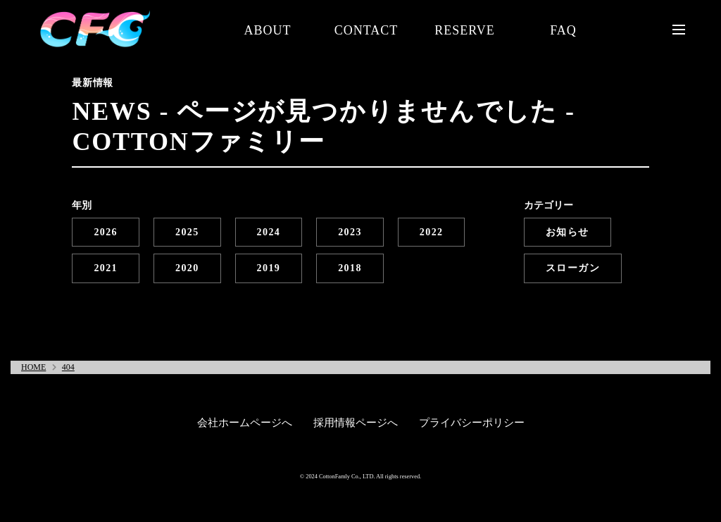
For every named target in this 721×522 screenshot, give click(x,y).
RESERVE (464, 30)
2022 (432, 232)
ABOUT (267, 30)
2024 (269, 232)
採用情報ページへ (355, 422)
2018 (350, 268)
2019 (269, 268)
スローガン (573, 268)
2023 (350, 232)
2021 (106, 268)
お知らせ (567, 232)
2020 (187, 268)
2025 (187, 232)
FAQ (563, 30)
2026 (106, 232)
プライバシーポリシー (472, 422)
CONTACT (366, 30)
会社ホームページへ (244, 422)
